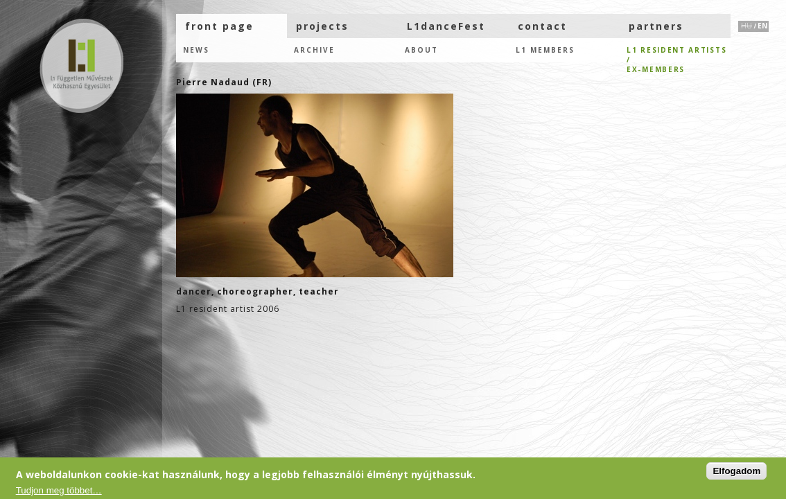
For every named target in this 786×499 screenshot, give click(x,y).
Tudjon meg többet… (59, 490)
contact (542, 26)
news (196, 50)
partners (656, 26)
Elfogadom (736, 471)
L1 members (545, 50)
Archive (314, 50)
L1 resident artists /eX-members (676, 53)
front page (219, 26)
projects (322, 26)
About (421, 50)
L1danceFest (446, 26)
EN (762, 25)
